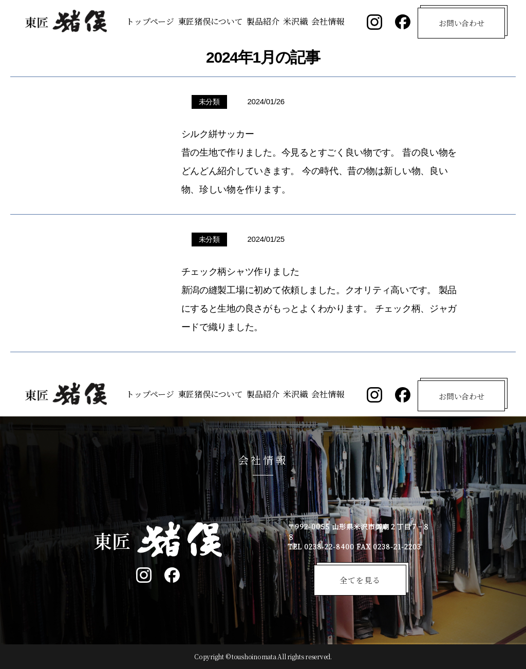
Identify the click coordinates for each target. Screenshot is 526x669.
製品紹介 (263, 21)
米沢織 (295, 21)
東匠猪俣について (210, 21)
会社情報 (327, 21)
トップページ (150, 21)
